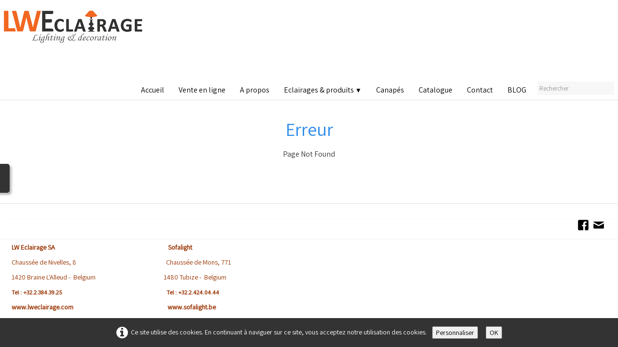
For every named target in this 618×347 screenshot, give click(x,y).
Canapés (390, 90)
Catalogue (435, 90)
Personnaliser (455, 332)
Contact (480, 90)
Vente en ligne (202, 90)
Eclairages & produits (323, 90)
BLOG (516, 90)
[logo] (75, 43)
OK (494, 332)
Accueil (152, 90)
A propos (254, 90)
